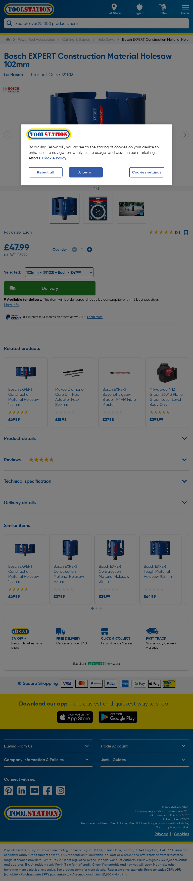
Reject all (45, 172)
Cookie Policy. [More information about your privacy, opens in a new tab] (54, 158)
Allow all (85, 172)
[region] (96, 154)
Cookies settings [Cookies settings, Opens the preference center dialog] (146, 172)
